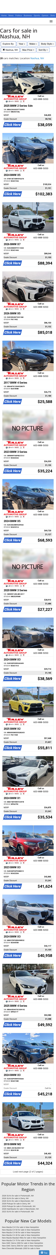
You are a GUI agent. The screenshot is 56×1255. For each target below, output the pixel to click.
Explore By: (8, 44)
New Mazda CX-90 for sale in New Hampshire (21, 1232)
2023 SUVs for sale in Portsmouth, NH (18, 1212)
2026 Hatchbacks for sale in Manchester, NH (20, 1209)
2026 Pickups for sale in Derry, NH (16, 1204)
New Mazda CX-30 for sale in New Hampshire (21, 1235)
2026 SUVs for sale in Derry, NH (15, 1198)
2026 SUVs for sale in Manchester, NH (18, 1201)
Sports (37, 15)
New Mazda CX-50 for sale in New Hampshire (21, 1230)
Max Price (28, 50)
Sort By (43, 50)
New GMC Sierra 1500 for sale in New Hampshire (22, 1243)
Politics (18, 15)
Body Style (47, 44)
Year (22, 44)
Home (4, 15)
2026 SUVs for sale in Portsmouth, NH (18, 1196)
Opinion (45, 15)
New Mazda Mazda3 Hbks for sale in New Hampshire (24, 1238)
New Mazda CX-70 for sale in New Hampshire (21, 1240)
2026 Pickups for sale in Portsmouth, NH (18, 1206)
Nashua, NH (10, 50)
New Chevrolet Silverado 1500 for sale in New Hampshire (21, 1248)
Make (33, 44)
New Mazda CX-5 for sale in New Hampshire (20, 1227)
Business (28, 15)
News (11, 15)
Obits (52, 15)
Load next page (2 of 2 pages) (28, 1171)
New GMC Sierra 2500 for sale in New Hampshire (22, 1246)
